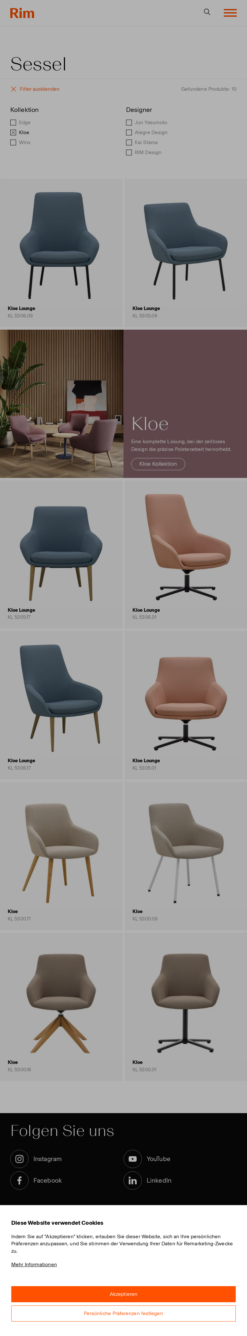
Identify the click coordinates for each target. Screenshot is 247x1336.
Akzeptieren (123, 1294)
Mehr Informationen (34, 1264)
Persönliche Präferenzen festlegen (123, 1313)
